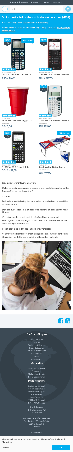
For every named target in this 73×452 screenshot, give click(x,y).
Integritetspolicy (36, 348)
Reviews (19, 2)
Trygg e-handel (36, 339)
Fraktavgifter (36, 353)
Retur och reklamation (36, 350)
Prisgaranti (36, 371)
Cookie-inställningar (36, 345)
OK (61, 447)
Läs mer (5, 447)
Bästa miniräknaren (36, 377)
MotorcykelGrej (35, 391)
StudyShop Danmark (36, 386)
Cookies (36, 342)
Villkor (36, 356)
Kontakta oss (36, 359)
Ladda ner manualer (36, 368)
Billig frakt (36, 2)
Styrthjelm (35, 394)
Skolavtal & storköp (36, 374)
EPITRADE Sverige (36, 403)
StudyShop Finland (36, 389)
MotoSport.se (37, 397)
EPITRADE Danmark (36, 400)
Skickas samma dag (53, 2)
